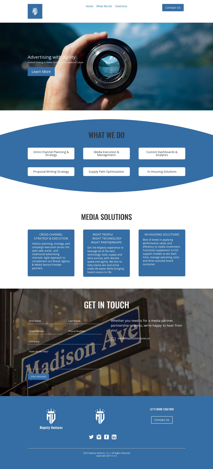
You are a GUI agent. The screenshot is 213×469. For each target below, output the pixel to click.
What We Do (104, 6)
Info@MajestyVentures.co (134, 338)
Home (89, 6)
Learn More (41, 71)
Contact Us (172, 8)
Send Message (38, 376)
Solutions (121, 6)
